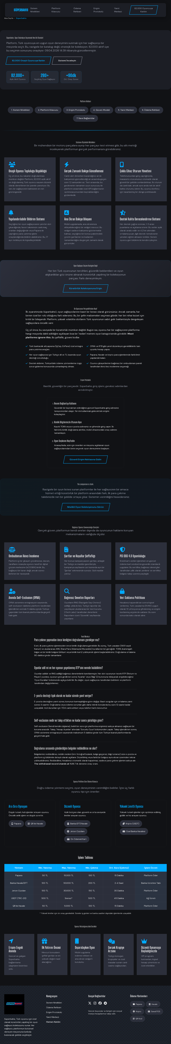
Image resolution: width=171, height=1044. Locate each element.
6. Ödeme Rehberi (151, 110)
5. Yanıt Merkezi (126, 110)
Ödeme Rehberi (77, 10)
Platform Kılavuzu (56, 10)
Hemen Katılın (53, 1021)
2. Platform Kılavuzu (48, 110)
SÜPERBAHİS (21, 10)
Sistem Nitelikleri (35, 10)
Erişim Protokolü (98, 10)
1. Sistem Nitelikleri (20, 110)
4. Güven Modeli (101, 110)
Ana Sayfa (8, 18)
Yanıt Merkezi (118, 10)
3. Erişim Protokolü (75, 110)
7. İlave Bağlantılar (85, 118)
